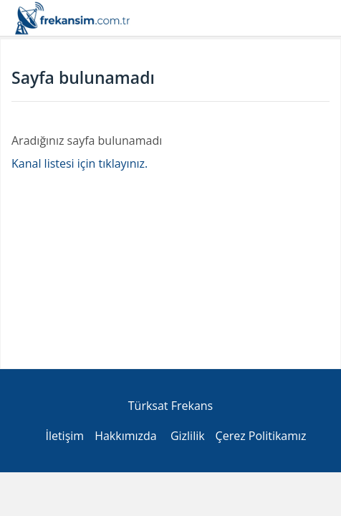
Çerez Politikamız (261, 436)
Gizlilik (187, 436)
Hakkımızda (126, 436)
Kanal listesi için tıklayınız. (79, 163)
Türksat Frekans (170, 406)
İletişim (64, 436)
